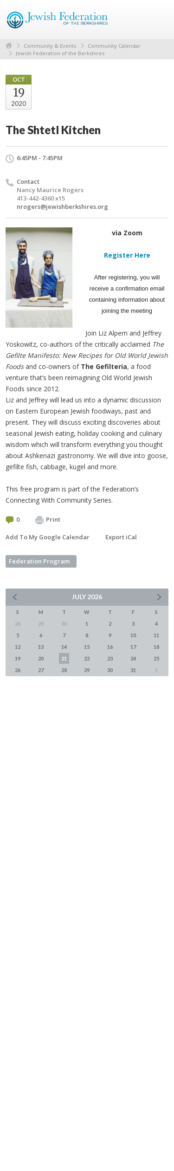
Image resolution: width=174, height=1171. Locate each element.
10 (133, 635)
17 (133, 647)
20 (41, 658)
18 (156, 647)
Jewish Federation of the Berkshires (60, 53)
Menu (157, 19)
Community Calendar (114, 45)
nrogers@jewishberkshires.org (62, 206)
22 (87, 658)
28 (64, 670)
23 (110, 658)
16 (110, 647)
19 (17, 658)
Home (9, 46)
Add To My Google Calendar (48, 537)
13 (41, 647)
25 (156, 658)
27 (41, 670)
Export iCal (121, 537)
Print (47, 519)
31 (133, 670)
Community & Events (50, 45)
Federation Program (39, 561)
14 (64, 647)
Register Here (127, 255)
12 (17, 647)
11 (156, 635)
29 (87, 670)
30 (110, 670)
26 (17, 670)
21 (64, 658)
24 (133, 658)
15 (87, 647)
